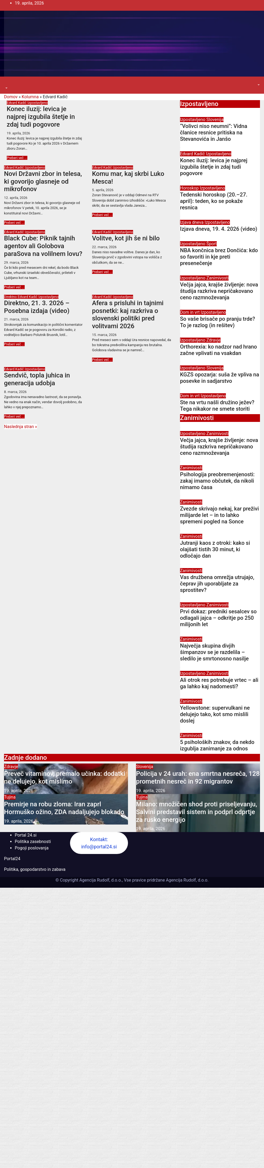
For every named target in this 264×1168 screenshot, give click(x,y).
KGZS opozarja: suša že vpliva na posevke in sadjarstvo (219, 377)
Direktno (11, 297)
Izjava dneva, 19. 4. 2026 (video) (218, 229)
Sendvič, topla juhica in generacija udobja (37, 379)
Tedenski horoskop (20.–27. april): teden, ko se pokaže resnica (213, 201)
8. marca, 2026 (15, 392)
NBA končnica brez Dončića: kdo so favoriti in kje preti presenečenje (219, 256)
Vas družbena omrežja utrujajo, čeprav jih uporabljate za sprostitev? (217, 583)
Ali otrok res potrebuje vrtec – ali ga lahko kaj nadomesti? (219, 683)
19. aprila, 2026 (18, 133)
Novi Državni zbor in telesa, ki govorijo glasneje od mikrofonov (43, 181)
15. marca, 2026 (104, 335)
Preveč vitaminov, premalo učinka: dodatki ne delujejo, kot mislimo (64, 777)
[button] (6, 88)
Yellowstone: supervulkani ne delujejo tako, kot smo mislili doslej (215, 714)
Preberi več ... (17, 158)
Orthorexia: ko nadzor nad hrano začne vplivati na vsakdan (218, 349)
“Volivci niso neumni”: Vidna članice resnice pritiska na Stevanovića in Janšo (213, 132)
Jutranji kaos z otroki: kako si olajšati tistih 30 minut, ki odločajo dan (215, 549)
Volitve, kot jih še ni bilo (126, 238)
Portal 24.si (25, 835)
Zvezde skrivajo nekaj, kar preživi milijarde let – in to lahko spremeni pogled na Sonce (219, 515)
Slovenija (214, 119)
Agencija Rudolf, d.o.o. (186, 880)
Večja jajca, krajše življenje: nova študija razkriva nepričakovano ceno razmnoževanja (219, 291)
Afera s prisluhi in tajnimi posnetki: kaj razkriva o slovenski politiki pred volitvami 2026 (127, 314)
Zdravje (213, 340)
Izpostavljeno (37, 103)
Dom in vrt (190, 312)
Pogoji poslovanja (32, 848)
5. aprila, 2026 (102, 190)
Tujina (10, 797)
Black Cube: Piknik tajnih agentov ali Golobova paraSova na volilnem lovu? (43, 246)
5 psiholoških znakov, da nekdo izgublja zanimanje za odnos (217, 745)
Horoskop (190, 188)
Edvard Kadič (17, 103)
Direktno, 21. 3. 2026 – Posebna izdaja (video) (36, 307)
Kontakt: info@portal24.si (99, 843)
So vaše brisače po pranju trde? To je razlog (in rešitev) (217, 322)
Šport (211, 243)
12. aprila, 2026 (15, 198)
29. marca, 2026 (16, 262)
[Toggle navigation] (7, 83)
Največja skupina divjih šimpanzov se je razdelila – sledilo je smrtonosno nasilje (214, 652)
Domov (10, 96)
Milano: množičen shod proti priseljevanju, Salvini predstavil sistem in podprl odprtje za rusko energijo (196, 811)
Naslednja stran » (20, 426)
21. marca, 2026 (16, 319)
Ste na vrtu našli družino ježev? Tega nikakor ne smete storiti (217, 405)
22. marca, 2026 (104, 247)
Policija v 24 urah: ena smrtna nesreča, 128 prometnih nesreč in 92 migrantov (198, 777)
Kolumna (30, 96)
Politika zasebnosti (33, 841)
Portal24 (12, 858)
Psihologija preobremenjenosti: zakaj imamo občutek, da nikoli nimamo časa (217, 480)
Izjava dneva (192, 222)
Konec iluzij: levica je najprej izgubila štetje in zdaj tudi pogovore (41, 116)
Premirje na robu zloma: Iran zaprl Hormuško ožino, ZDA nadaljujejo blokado (64, 808)
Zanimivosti (217, 278)
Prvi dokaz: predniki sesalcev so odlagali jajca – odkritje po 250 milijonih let (218, 618)
